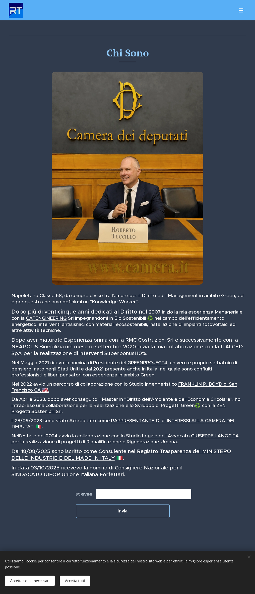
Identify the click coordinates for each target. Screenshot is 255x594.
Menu (241, 10)
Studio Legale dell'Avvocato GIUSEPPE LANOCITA (182, 436)
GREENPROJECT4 (147, 363)
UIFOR (52, 474)
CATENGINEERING (46, 318)
